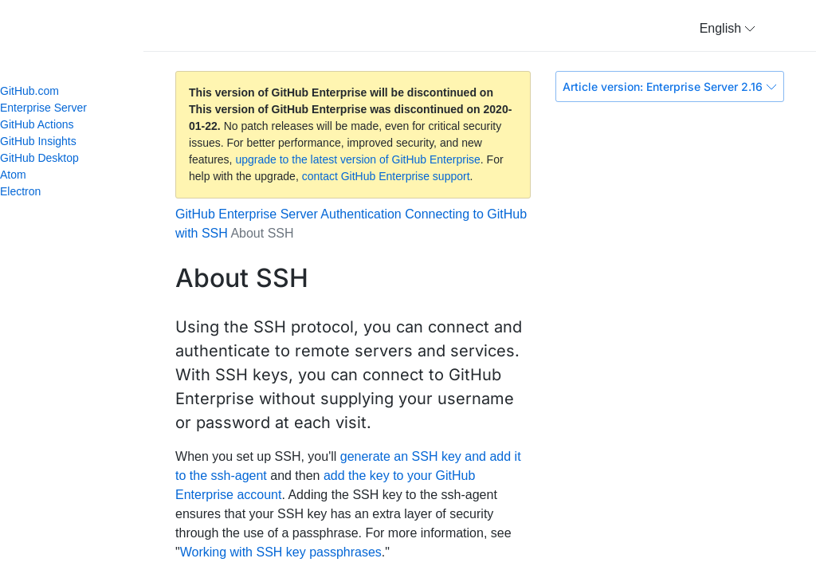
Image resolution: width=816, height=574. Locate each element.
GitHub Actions (37, 124)
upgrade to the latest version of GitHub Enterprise (357, 159)
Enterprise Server (43, 107)
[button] (727, 29)
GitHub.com (29, 91)
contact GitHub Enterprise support (386, 176)
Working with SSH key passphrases (281, 552)
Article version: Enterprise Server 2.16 (670, 86)
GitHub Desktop (39, 157)
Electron (27, 191)
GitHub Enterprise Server (246, 214)
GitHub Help (87, 32)
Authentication (360, 214)
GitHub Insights (38, 141)
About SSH (261, 233)
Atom (20, 174)
